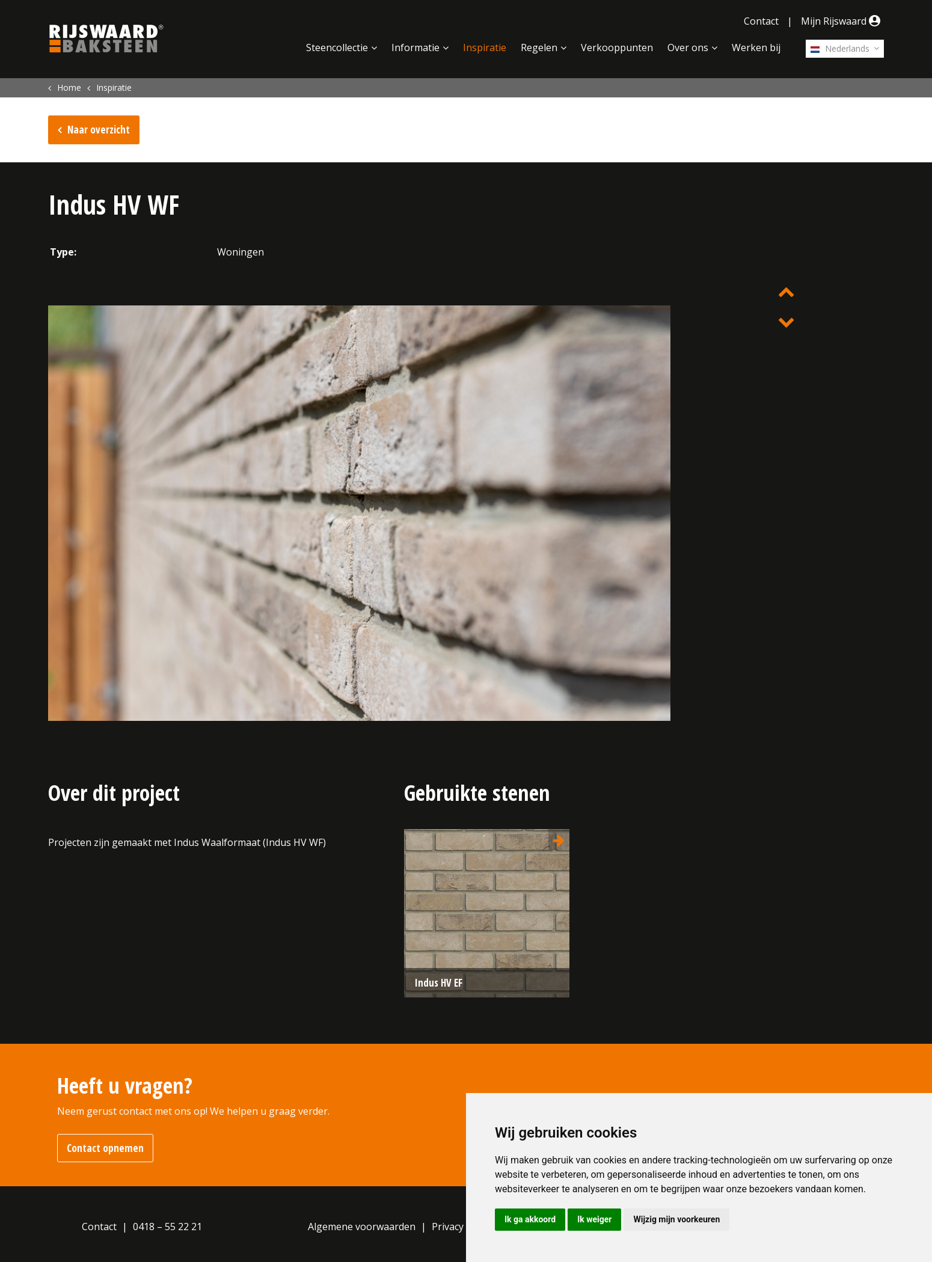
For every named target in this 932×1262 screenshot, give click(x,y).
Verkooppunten (617, 47)
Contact (761, 21)
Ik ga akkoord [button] (530, 1219)
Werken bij (756, 47)
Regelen (539, 47)
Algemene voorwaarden (361, 1226)
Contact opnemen (105, 1148)
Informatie (415, 47)
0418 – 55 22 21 (167, 1226)
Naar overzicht (98, 129)
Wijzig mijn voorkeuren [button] (676, 1219)
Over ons (687, 47)
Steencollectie (337, 47)
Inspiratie (484, 47)
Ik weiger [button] (594, 1219)
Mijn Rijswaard (842, 21)
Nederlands (840, 48)
